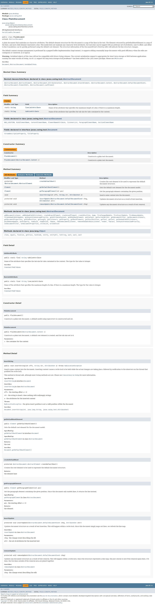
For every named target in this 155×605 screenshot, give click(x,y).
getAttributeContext (58, 217)
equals (12, 235)
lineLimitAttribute (33, 107)
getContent (89, 217)
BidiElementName (22, 122)
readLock (34, 221)
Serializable (7, 32)
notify (45, 235)
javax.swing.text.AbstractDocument (18, 25)
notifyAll (54, 235)
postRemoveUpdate (11, 221)
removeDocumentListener (66, 221)
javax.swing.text (16, 16)
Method (28, 8)
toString (62, 235)
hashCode (37, 235)
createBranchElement (52, 215)
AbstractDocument (16, 39)
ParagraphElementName (87, 122)
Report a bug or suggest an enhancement (14, 594)
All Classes (5, 6)
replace (111, 221)
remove (52, 221)
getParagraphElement (48, 191)
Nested (10, 8)
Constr (22, 8)
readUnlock (44, 221)
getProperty (64, 219)
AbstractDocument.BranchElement (76, 83)
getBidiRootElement (75, 217)
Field (16, 8)
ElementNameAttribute (56, 122)
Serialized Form (30, 64)
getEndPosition (30, 219)
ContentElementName (38, 122)
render (104, 221)
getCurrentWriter (102, 217)
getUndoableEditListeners (126, 219)
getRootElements (77, 219)
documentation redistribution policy (50, 602)
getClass (29, 235)
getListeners (52, 219)
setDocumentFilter (11, 224)
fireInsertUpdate (120, 215)
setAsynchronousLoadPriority (127, 221)
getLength (42, 219)
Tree (35, 2)
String (13, 107)
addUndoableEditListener (32, 215)
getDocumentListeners (136, 217)
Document (16, 32)
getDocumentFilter (118, 217)
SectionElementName (106, 122)
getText (104, 219)
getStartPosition (92, 219)
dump (93, 215)
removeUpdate (45, 204)
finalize (20, 235)
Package (19, 2)
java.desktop (14, 13)
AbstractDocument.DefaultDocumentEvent (129, 83)
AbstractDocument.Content (101, 83)
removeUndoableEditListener (88, 221)
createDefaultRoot (47, 181)
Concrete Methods (44, 175)
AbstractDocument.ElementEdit (16, 85)
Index (50, 2)
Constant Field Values (12, 267)
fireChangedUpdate (104, 215)
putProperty (24, 221)
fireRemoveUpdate (136, 215)
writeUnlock (54, 224)
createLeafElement (69, 215)
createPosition (84, 215)
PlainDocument (9, 156)
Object (42, 231)
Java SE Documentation (50, 596)
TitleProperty (33, 133)
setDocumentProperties (30, 224)
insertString (45, 195)
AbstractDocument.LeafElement (42, 85)
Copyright (4, 601)
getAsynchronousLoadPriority (36, 217)
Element (8, 187)
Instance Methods (25, 175)
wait (69, 235)
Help (55, 2)
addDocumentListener (12, 215)
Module (11, 2)
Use (30, 2)
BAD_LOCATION (9, 122)
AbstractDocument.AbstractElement (18, 83)
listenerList (72, 122)
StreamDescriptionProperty (15, 133)
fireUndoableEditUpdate (13, 217)
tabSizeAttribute (32, 111)
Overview (4, 2)
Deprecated (42, 2)
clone (6, 235)
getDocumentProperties (13, 219)
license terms (28, 602)
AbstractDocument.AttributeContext (47, 83)
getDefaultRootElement (49, 187)
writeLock (44, 224)
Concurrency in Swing (70, 375)
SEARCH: (130, 6)
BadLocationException (73, 366)
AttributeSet (75, 195)
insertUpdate (45, 199)
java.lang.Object (8, 23)
